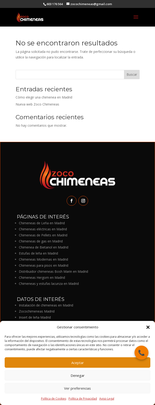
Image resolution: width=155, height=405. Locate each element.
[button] (148, 327)
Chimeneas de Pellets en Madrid (43, 235)
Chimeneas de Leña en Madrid (42, 223)
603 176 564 (55, 4)
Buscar (132, 74)
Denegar (78, 375)
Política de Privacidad (83, 399)
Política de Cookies (53, 399)
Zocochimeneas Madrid (37, 311)
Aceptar (77, 362)
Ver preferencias (77, 388)
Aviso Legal (106, 399)
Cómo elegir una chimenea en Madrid (44, 97)
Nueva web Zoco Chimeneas (37, 104)
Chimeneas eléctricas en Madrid (43, 229)
